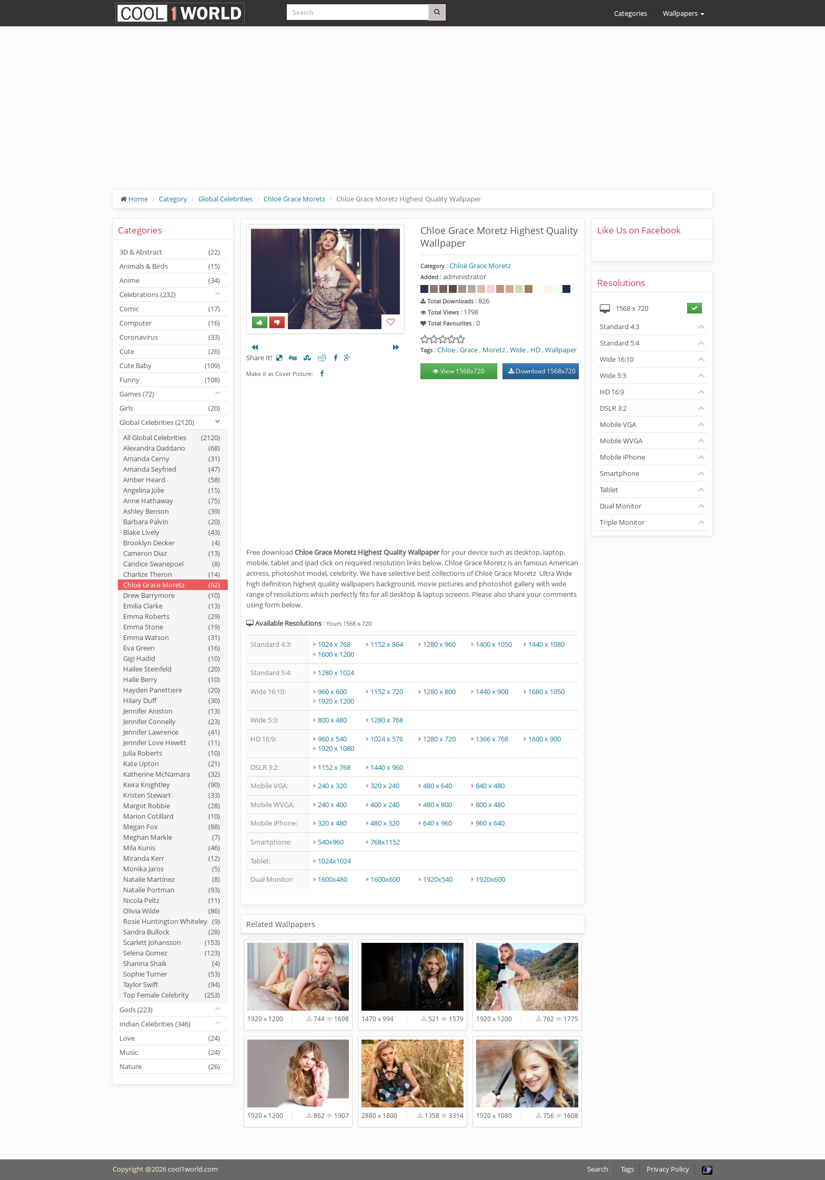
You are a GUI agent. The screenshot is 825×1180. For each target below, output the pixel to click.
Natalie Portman (171, 889)
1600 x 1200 (336, 654)
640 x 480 (490, 785)
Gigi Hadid (171, 658)
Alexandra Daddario (171, 448)
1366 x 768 (492, 739)
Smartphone (619, 473)
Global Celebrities (225, 199)
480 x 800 (437, 804)
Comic (169, 308)
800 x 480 (332, 720)
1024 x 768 (334, 644)
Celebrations (147, 294)
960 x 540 (332, 739)
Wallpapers (684, 13)
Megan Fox (171, 826)
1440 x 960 (386, 767)
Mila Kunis (171, 847)
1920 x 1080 (336, 748)
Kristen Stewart (171, 795)
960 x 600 (332, 691)
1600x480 (332, 879)
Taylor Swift (171, 984)
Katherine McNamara (171, 774)
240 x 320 (332, 785)
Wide (518, 349)
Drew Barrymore (171, 595)
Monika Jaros (171, 868)
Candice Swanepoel (171, 563)
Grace (469, 349)
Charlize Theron (171, 574)
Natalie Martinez (171, 879)
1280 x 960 (439, 644)
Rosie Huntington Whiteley (171, 921)
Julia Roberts (171, 753)
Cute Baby (169, 365)
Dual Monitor (620, 506)
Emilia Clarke (171, 606)
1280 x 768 (386, 720)
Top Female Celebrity (171, 995)
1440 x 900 (492, 691)
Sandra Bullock (171, 932)
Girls (169, 408)
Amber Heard (171, 479)
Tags (627, 1169)
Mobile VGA (618, 424)
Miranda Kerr (171, 858)
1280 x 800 (439, 691)
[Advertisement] (412, 115)
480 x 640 (437, 785)
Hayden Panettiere (171, 690)
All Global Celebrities (171, 437)
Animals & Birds (169, 266)
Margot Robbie (171, 805)
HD (535, 349)
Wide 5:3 (613, 375)
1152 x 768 (334, 767)
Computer (169, 323)
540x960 (331, 842)
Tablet (609, 489)
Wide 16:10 (616, 359)
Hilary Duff (171, 700)
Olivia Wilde (171, 911)
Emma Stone (171, 627)
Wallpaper (561, 349)
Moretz (493, 349)
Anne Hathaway (171, 500)
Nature (169, 1066)
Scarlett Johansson (171, 942)
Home (138, 199)
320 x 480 (332, 823)
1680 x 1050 (546, 691)
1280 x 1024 (336, 672)
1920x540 (437, 879)
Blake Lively (171, 532)
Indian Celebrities (154, 1024)
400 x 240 (384, 804)
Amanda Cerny (171, 458)
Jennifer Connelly (171, 721)
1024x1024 (334, 861)
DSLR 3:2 (613, 408)
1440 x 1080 (546, 644)
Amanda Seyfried (171, 469)
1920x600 (490, 879)
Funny (169, 379)
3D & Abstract (169, 252)
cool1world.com (193, 1169)
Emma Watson (171, 637)
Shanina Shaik (171, 963)
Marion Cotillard (171, 816)
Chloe (446, 349)
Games (136, 394)
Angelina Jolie (171, 490)
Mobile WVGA (621, 440)
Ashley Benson (171, 511)
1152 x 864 (386, 644)
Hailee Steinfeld (171, 669)
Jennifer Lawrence (171, 732)
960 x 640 (490, 823)
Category (173, 199)
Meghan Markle (171, 837)
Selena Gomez (171, 953)
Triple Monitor (622, 522)
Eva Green (171, 648)
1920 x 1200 (336, 701)
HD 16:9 (612, 391)
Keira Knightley (171, 784)
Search (597, 1169)
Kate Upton (171, 763)
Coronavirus (169, 337)
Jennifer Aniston (171, 711)
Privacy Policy (668, 1169)
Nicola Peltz (171, 900)
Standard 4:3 (619, 326)
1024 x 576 (386, 739)
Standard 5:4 (619, 343)
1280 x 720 (439, 739)
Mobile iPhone (622, 457)
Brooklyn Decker (171, 542)
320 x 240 (384, 785)
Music (169, 1052)
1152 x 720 (386, 691)
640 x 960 (437, 823)
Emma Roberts (171, 616)
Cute (169, 351)
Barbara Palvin (171, 521)
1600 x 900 (544, 739)
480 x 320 (384, 823)
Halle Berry (171, 679)
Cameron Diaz (171, 553)
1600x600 (385, 879)
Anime (169, 280)
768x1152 (385, 842)
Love (169, 1038)
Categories (630, 13)
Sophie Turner (171, 974)
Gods (136, 1009)
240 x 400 (332, 804)
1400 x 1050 (494, 644)
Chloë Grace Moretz (294, 199)
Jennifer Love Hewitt (171, 742)
